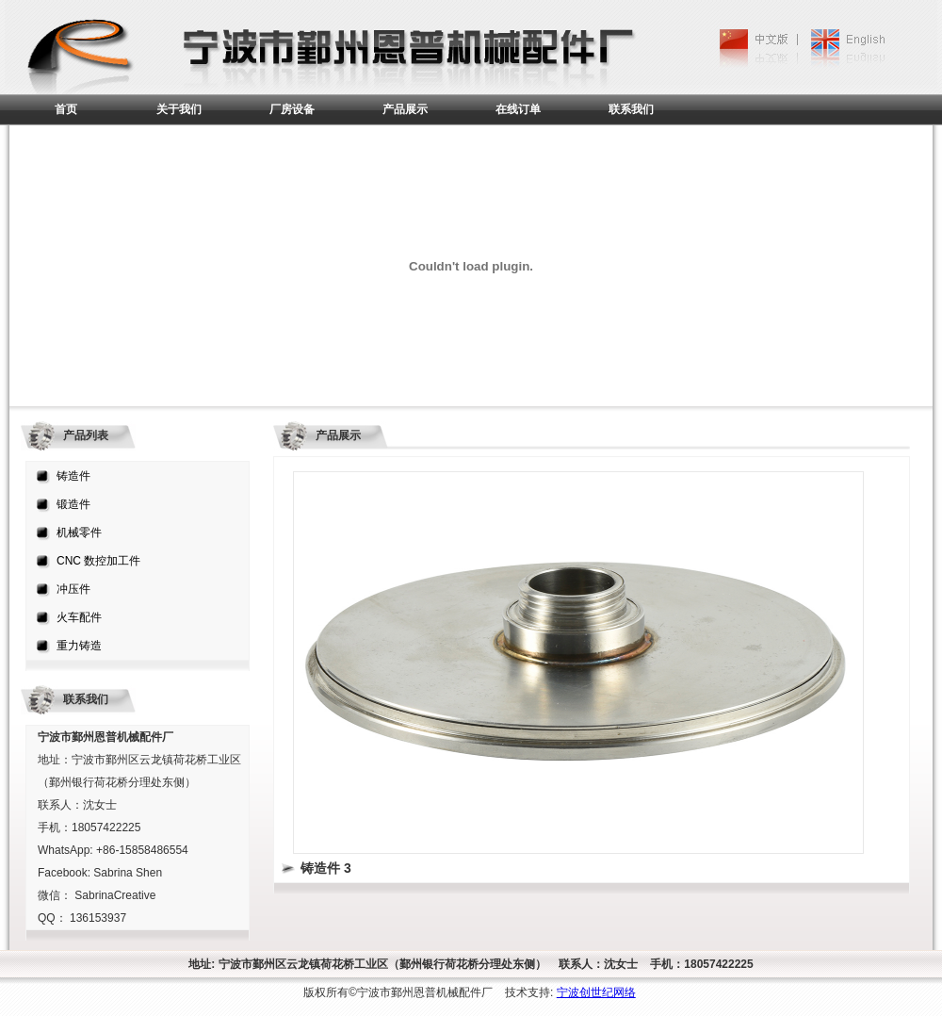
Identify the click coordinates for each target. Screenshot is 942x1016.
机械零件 (79, 532)
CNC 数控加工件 (98, 560)
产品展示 (405, 109)
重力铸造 (79, 645)
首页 (66, 109)
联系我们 (631, 109)
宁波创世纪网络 (596, 992)
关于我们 (179, 109)
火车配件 (79, 617)
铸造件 (73, 476)
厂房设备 (292, 109)
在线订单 (518, 109)
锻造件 (73, 504)
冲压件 (73, 589)
